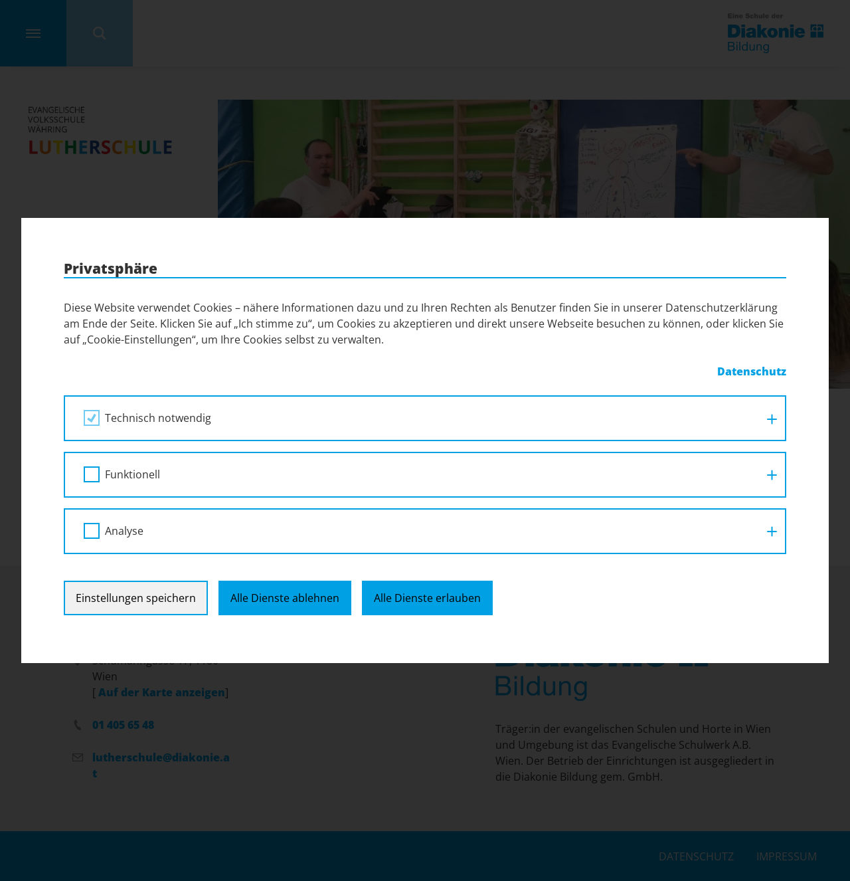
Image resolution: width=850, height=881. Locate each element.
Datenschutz (751, 371)
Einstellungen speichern (136, 598)
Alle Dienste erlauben (427, 598)
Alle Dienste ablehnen (284, 598)
